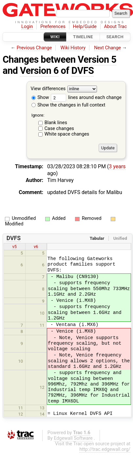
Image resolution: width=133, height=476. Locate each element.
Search (115, 36)
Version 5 (97, 59)
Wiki (55, 36)
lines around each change (86, 97)
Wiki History (73, 48)
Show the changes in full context (68, 105)
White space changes (67, 134)
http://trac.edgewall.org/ (104, 449)
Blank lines (56, 122)
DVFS (82, 70)
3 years (117, 166)
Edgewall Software (73, 438)
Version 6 (39, 70)
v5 (14, 246)
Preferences (53, 26)
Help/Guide (85, 26)
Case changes (59, 128)
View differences (48, 89)
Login (27, 26)
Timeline (83, 36)
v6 (36, 246)
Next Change (107, 48)
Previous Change (34, 48)
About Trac (115, 26)
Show (40, 97)
